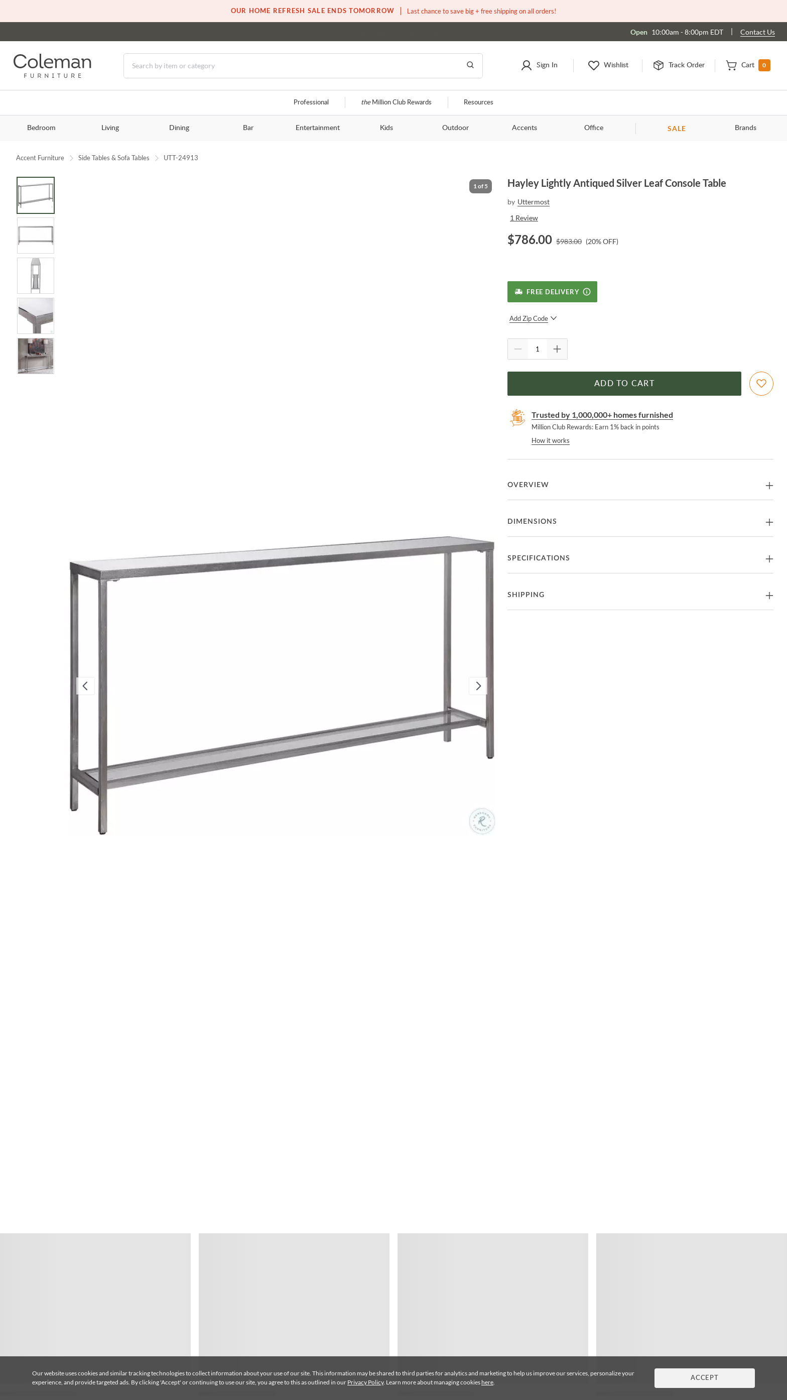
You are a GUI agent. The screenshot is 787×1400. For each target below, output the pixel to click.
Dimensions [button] (532, 521)
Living (110, 128)
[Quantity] (537, 349)
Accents (524, 128)
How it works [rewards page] (551, 440)
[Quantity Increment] (557, 349)
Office (593, 128)
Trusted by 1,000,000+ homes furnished (602, 414)
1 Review (524, 217)
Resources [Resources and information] (478, 102)
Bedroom (41, 128)
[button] (539, 65)
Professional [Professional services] (311, 102)
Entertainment (318, 128)
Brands (745, 128)
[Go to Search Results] (470, 66)
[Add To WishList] (761, 384)
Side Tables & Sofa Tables (114, 158)
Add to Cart (624, 384)
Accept (705, 1378)
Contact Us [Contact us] (757, 32)
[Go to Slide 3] (35, 276)
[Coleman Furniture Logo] (52, 75)
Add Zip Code (533, 318)
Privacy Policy (365, 1382)
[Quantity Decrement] (518, 349)
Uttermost (533, 201)
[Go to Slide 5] (35, 356)
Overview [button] (528, 485)
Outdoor (455, 128)
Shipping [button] (526, 595)
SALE (677, 128)
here (487, 1382)
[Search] (303, 66)
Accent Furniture (40, 158)
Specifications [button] (538, 558)
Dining (179, 128)
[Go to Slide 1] (35, 195)
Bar (248, 128)
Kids (386, 128)
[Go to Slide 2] (35, 235)
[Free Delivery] (552, 291)
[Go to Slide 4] (35, 316)
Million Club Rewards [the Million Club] (396, 102)
